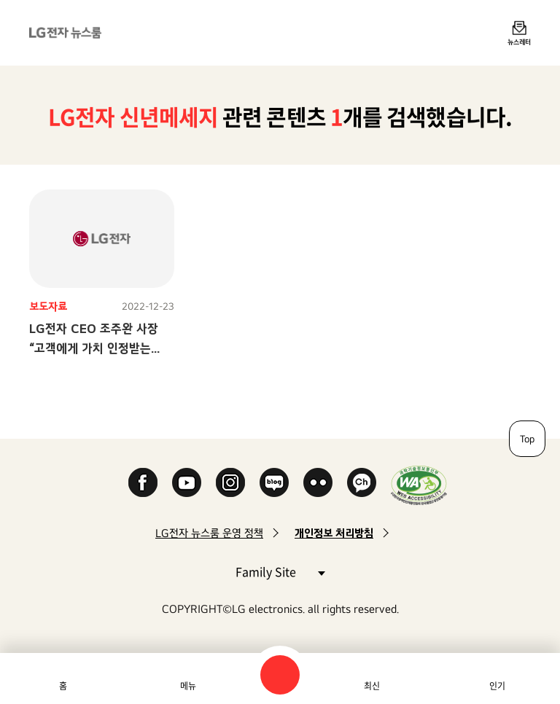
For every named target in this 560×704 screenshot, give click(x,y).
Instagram (230, 482)
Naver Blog (274, 482)
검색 (280, 675)
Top (527, 439)
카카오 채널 (361, 482)
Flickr (317, 482)
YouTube (186, 482)
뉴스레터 (519, 41)
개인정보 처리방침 (334, 533)
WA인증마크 (419, 485)
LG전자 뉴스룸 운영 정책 (209, 533)
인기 (497, 685)
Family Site (280, 571)
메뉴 (188, 685)
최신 (372, 685)
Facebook (143, 482)
